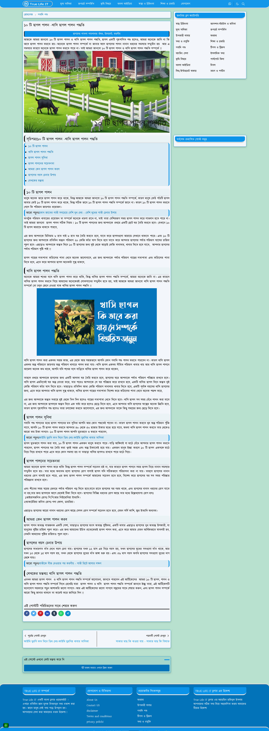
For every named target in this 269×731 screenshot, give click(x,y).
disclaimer (92, 711)
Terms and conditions (99, 716)
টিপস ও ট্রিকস (144, 716)
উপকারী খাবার (144, 705)
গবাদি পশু (142, 711)
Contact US (93, 705)
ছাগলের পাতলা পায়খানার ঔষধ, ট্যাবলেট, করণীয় (96, 34)
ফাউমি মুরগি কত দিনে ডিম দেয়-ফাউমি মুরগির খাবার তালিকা (71, 438)
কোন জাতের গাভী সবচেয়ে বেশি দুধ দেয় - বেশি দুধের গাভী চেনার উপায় (77, 213)
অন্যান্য (140, 700)
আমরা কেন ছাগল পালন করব (44, 169)
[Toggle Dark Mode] (237, 4)
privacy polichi (95, 722)
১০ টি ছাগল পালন (38, 146)
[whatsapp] (230, 4)
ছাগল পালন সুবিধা (38, 158)
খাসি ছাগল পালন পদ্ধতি (40, 152)
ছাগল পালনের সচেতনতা (41, 164)
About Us (92, 700)
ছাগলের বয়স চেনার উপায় (42, 175)
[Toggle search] (243, 4)
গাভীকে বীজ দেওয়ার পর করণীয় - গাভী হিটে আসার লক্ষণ (70, 564)
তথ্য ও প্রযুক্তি (144, 722)
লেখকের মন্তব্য (36, 181)
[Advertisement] (210, 107)
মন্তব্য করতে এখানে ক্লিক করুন (96, 668)
